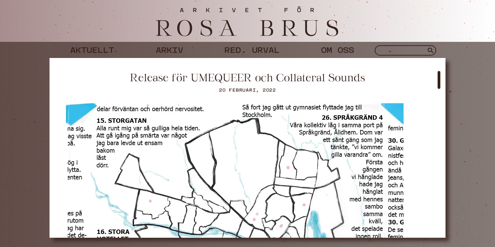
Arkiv (169, 48)
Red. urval (251, 48)
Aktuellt (92, 48)
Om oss (337, 48)
